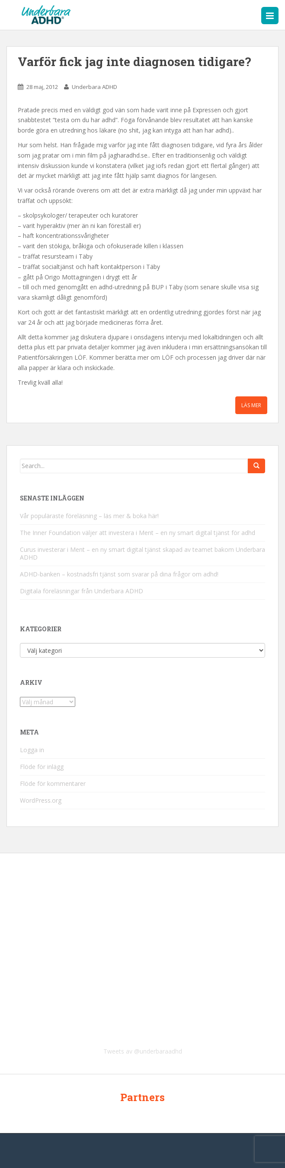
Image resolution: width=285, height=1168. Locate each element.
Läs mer (251, 405)
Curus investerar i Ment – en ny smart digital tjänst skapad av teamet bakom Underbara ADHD (142, 553)
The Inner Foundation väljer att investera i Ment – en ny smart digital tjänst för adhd (137, 533)
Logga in (32, 750)
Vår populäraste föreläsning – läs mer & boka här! (89, 516)
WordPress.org (40, 800)
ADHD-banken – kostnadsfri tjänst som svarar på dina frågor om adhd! (119, 574)
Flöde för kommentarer (53, 783)
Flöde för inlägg (42, 767)
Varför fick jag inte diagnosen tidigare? (134, 62)
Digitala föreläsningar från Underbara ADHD (81, 591)
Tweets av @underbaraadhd (142, 1051)
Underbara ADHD (94, 87)
